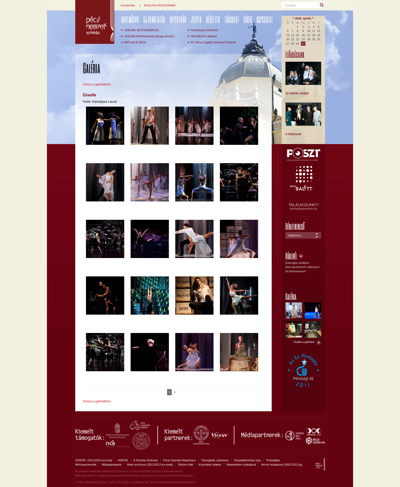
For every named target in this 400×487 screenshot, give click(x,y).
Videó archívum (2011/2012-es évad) (150, 464)
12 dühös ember (297, 93)
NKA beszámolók (86, 464)
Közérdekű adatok (209, 464)
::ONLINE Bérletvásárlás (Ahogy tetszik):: (149, 36)
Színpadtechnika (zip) (247, 460)
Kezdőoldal (128, 5)
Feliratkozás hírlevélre (204, 30)
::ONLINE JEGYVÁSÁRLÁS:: (142, 30)
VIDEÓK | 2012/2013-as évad (93, 460)
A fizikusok (293, 134)
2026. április (303, 18)
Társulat (231, 19)
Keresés (290, 5)
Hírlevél (291, 256)
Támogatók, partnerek (215, 460)
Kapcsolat (265, 19)
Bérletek (213, 19)
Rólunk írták (185, 464)
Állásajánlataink (111, 464)
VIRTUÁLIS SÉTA (135, 42)
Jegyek (196, 19)
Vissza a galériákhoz (97, 84)
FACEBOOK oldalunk (203, 36)
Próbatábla (273, 460)
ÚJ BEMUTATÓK (154, 19)
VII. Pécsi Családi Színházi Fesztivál (213, 42)
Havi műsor (130, 19)
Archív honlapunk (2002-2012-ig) (281, 464)
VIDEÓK (122, 460)
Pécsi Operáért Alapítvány (179, 460)
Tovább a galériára (303, 342)
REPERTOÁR (178, 19)
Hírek (248, 19)
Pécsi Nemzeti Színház (94, 22)
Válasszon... (295, 235)
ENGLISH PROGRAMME (160, 5)
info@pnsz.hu (139, 482)
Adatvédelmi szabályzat (241, 464)
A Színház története (145, 460)
